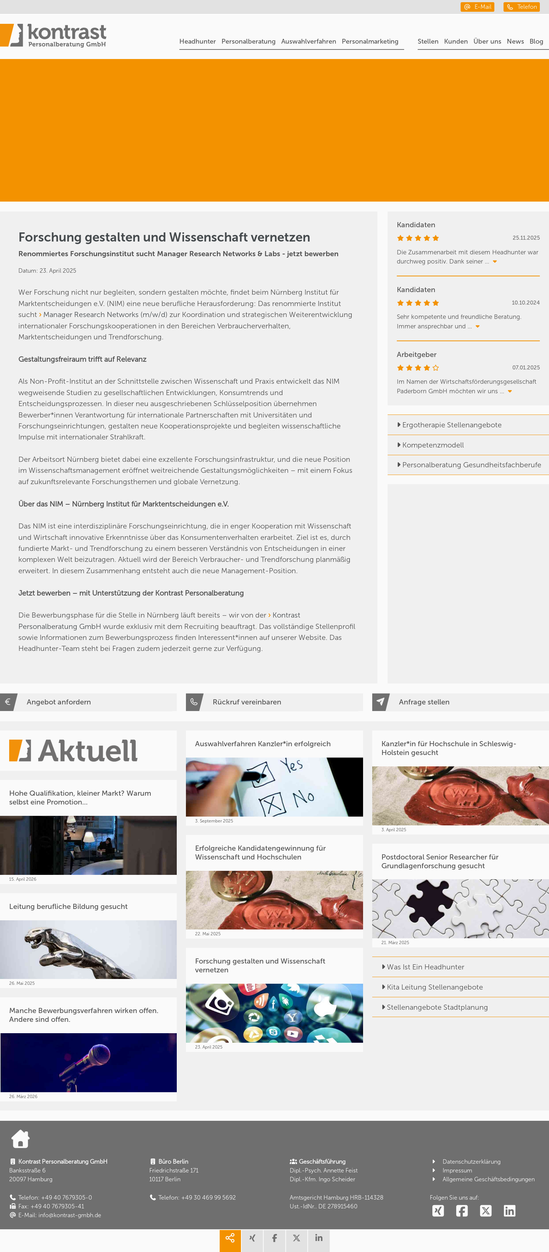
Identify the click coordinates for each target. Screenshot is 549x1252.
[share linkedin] (318, 1241)
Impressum (451, 1170)
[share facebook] (274, 1241)
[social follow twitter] (485, 1211)
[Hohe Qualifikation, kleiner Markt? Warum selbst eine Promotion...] (88, 832)
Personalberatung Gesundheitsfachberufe (464, 464)
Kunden (456, 41)
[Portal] (53, 37)
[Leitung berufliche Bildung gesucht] (88, 940)
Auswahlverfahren (308, 41)
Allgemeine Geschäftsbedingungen (482, 1179)
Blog (536, 41)
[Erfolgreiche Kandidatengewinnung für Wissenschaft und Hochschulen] (274, 887)
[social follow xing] (438, 1211)
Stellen (428, 41)
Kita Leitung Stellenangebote (427, 987)
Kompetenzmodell (426, 445)
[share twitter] (296, 1241)
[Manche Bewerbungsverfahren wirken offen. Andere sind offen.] (88, 1049)
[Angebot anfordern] (88, 702)
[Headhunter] (461, 92)
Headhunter (197, 41)
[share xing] (252, 1241)
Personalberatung (249, 41)
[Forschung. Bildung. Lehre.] (452, 168)
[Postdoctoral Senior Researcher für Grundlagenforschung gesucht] (460, 896)
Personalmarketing (370, 41)
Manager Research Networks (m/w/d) (105, 314)
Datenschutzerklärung (465, 1161)
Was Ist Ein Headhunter (418, 966)
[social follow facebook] (462, 1211)
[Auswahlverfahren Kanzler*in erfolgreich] (274, 778)
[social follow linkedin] (509, 1211)
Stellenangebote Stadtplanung (430, 1007)
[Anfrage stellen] (460, 702)
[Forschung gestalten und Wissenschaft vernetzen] (274, 1000)
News (515, 41)
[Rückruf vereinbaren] (274, 702)
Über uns (487, 41)
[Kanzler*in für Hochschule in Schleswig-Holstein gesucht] (460, 782)
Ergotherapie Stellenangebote (445, 424)
